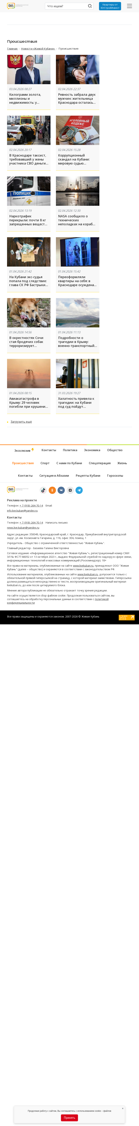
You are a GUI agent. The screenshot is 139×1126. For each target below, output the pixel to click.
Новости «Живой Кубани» (38, 48)
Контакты (49, 450)
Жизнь (122, 463)
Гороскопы (115, 476)
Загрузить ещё (21, 422)
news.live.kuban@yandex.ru (23, 527)
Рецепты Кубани (88, 476)
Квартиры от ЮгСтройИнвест (110, 6)
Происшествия (23, 463)
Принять (69, 1117)
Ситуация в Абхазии (54, 476)
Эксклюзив (24, 450)
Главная (12, 48)
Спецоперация (100, 463)
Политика (70, 450)
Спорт (45, 463)
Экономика (92, 450)
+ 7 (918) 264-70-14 (31, 505)
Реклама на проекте (22, 500)
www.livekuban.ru (83, 565)
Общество (115, 450)
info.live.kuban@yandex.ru (22, 510)
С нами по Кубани (69, 463)
